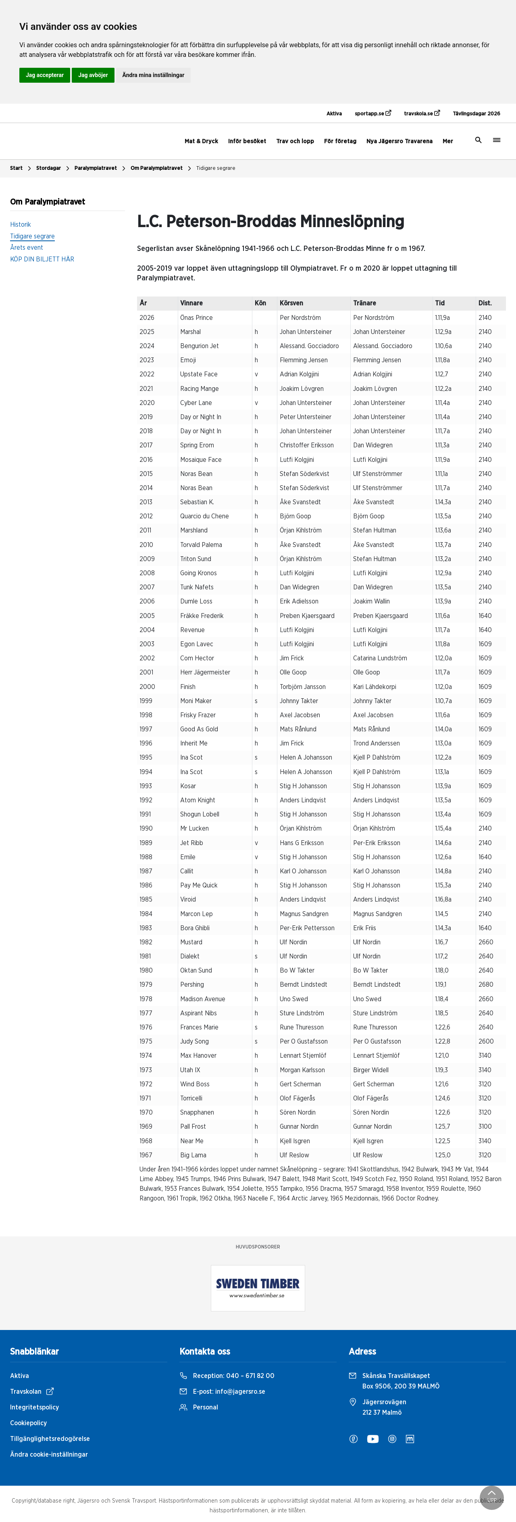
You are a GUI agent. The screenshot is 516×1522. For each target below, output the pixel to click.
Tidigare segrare (215, 168)
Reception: (227, 1376)
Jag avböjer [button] (93, 75)
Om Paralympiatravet (162, 168)
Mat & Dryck (201, 141)
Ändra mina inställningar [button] (154, 75)
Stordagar (53, 168)
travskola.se (422, 113)
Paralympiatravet (101, 168)
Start (21, 168)
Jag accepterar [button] (45, 75)
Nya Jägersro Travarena (399, 141)
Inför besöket (247, 141)
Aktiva (334, 114)
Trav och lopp (295, 141)
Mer (448, 141)
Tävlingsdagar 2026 (476, 114)
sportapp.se (373, 113)
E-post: (222, 1391)
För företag (340, 141)
